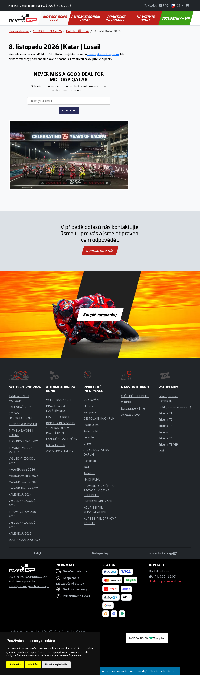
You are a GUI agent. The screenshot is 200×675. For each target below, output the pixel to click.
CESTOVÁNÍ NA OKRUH (99, 418)
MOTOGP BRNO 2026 (55, 18)
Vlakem (88, 443)
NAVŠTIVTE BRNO (146, 18)
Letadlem (90, 437)
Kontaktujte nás (100, 250)
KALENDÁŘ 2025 (20, 533)
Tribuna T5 (165, 432)
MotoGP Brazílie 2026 (23, 482)
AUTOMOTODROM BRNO (86, 18)
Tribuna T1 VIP (168, 444)
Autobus (89, 473)
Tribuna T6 (165, 438)
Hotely (88, 406)
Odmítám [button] (33, 664)
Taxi (86, 467)
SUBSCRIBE (68, 110)
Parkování (90, 461)
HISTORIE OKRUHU (59, 417)
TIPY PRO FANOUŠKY (23, 441)
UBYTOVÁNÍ (92, 400)
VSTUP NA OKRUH (58, 400)
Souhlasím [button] (15, 664)
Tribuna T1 (165, 413)
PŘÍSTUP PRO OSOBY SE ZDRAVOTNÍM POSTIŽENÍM (60, 427)
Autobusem (91, 425)
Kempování (91, 412)
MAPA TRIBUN (55, 445)
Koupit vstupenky (100, 314)
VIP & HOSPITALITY (59, 451)
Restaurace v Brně (133, 408)
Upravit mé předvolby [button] (56, 664)
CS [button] (176, 6)
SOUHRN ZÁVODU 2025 (25, 540)
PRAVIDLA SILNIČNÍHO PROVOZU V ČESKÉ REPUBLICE (99, 490)
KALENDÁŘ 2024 (20, 494)
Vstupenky (100, 553)
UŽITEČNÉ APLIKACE (98, 501)
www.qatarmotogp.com (103, 54)
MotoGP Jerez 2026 (22, 469)
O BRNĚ (126, 402)
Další (162, 451)
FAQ (37, 553)
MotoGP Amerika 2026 (23, 476)
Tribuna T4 (165, 426)
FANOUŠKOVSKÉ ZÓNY (61, 439)
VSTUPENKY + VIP (176, 18)
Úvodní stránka (19, 31)
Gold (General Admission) (175, 407)
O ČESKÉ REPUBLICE (135, 396)
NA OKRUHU (92, 479)
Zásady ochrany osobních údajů (29, 586)
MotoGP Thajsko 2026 (24, 488)
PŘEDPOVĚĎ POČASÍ (23, 424)
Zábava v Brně (130, 415)
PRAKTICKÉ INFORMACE (115, 18)
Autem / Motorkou (96, 431)
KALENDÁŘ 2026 (77, 31)
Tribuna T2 (165, 419)
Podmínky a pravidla (22, 581)
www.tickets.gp (163, 553)
